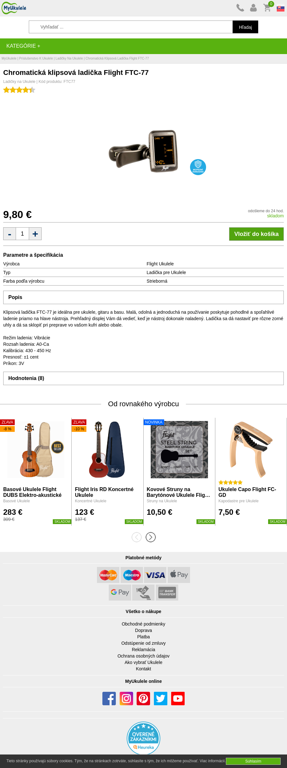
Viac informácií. (213, 761)
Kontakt (143, 668)
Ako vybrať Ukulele (143, 662)
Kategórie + (23, 46)
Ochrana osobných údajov (143, 656)
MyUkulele (9, 58)
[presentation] (138, 537)
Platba (143, 636)
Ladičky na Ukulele (69, 58)
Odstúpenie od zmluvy (143, 643)
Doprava (143, 630)
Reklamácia (143, 649)
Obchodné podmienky (143, 624)
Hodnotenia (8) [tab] (26, 378)
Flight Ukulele (160, 263)
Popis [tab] (15, 297)
